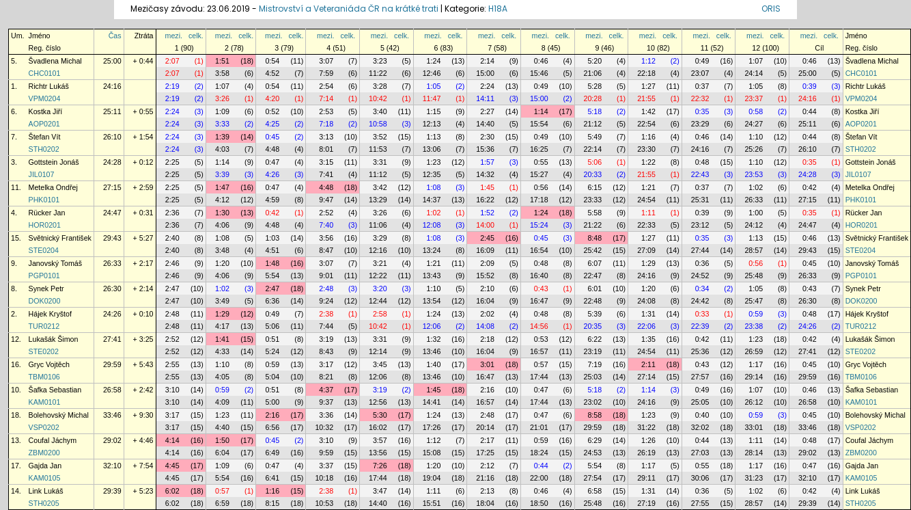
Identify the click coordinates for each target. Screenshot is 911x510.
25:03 (593, 377)
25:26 (753, 149)
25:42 (593, 250)
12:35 (432, 174)
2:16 (487, 390)
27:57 (700, 377)
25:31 (700, 200)
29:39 (112, 491)
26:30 (112, 288)
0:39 (809, 86)
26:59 (753, 351)
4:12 (222, 200)
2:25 (172, 162)
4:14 (172, 440)
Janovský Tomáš (56, 263)
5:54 (272, 275)
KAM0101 (45, 402)
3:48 (222, 250)
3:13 (326, 137)
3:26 (222, 98)
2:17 (487, 440)
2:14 (487, 61)
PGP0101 (44, 275)
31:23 (753, 478)
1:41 (222, 339)
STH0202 (44, 149)
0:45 (272, 137)
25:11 (112, 111)
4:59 (272, 200)
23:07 (700, 73)
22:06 (646, 326)
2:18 (487, 339)
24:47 (112, 213)
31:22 (646, 427)
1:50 (222, 440)
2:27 (487, 111)
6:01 (594, 288)
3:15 (326, 162)
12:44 (378, 301)
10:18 (324, 478)
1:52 (487, 213)
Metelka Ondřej (53, 187)
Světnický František (60, 238)
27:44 (700, 250)
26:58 (112, 390)
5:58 (594, 213)
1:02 (755, 187)
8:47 (326, 250)
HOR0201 (45, 225)
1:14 (541, 111)
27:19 (646, 503)
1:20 (222, 263)
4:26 (272, 174)
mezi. (173, 35)
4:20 (272, 98)
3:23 (380, 61)
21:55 (646, 98)
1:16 (648, 137)
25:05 (700, 402)
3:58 (222, 73)
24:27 (753, 124)
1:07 (755, 61)
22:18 (646, 73)
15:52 (485, 275)
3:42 (380, 187)
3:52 (380, 137)
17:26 (432, 427)
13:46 (432, 351)
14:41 (432, 402)
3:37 (326, 465)
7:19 (594, 364)
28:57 (753, 250)
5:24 (272, 351)
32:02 (700, 427)
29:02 (112, 440)
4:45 (172, 465)
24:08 (646, 301)
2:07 (172, 61)
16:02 (378, 427)
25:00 (112, 61)
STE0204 (44, 250)
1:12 (648, 61)
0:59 (755, 314)
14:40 (485, 124)
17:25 (485, 452)
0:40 (702, 415)
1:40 (434, 364)
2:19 (172, 86)
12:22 (378, 275)
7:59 (326, 73)
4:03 (222, 149)
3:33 (222, 124)
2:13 (487, 491)
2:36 (172, 213)
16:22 (485, 200)
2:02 (487, 314)
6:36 (272, 301)
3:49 (222, 301)
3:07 (326, 61)
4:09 (222, 402)
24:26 (112, 314)
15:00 (485, 73)
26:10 (112, 137)
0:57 (541, 364)
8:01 (326, 149)
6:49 (272, 452)
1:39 (222, 137)
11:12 (378, 174)
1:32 (434, 339)
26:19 (646, 452)
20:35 (593, 326)
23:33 (593, 200)
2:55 (172, 364)
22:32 (700, 98)
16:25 (539, 149)
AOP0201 (44, 124)
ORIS (771, 8)
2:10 (487, 288)
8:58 (594, 415)
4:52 (272, 73)
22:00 (539, 478)
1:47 (222, 187)
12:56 (378, 402)
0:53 (541, 339)
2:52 (326, 213)
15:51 (432, 503)
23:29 (700, 124)
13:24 (432, 250)
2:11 (648, 364)
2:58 (380, 314)
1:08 (434, 187)
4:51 (272, 250)
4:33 (222, 351)
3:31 (380, 162)
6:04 (222, 452)
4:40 (222, 427)
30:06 (700, 478)
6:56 (272, 427)
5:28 (594, 86)
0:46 (541, 61)
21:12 (593, 124)
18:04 (485, 503)
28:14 (753, 452)
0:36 (702, 263)
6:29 (594, 440)
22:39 (700, 326)
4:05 (222, 377)
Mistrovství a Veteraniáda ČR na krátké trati (349, 8)
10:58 (378, 124)
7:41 (326, 174)
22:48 (593, 301)
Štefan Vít (45, 137)
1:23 (434, 162)
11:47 (432, 98)
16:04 (485, 301)
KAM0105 (45, 478)
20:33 (593, 174)
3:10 (172, 390)
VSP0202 (44, 427)
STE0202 (44, 351)
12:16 (378, 250)
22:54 (646, 124)
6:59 (222, 503)
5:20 (594, 61)
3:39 (222, 174)
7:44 (326, 326)
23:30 (646, 149)
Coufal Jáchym (52, 440)
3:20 (380, 288)
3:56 (326, 238)
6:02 (172, 491)
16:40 (539, 275)
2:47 (172, 288)
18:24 (539, 452)
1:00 (755, 213)
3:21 (380, 263)
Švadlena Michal (55, 61)
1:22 (648, 162)
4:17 (222, 326)
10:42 (378, 98)
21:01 (539, 427)
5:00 (272, 402)
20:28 (593, 98)
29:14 (753, 377)
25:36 (700, 351)
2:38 (326, 314)
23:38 (753, 326)
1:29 (648, 263)
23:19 (593, 351)
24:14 (753, 73)
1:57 (487, 162)
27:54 (593, 478)
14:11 (485, 98)
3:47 (380, 491)
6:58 (594, 491)
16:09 (485, 250)
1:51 (222, 61)
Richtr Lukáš (49, 86)
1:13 (434, 137)
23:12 (700, 225)
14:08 (485, 326)
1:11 (648, 213)
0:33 (702, 314)
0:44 (809, 111)
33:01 (753, 427)
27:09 (646, 250)
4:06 (222, 225)
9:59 (326, 452)
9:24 (326, 301)
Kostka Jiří (46, 111)
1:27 (648, 86)
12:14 (378, 351)
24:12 (753, 225)
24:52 (700, 275)
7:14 (326, 98)
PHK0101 (44, 200)
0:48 (702, 162)
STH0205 (44, 503)
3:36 (326, 415)
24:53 (593, 452)
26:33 (753, 200)
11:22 (378, 73)
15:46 (539, 73)
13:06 (432, 149)
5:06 (594, 162)
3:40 (380, 111)
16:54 (539, 250)
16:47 (539, 301)
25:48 (753, 275)
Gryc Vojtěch (49, 364)
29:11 (646, 478)
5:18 (594, 111)
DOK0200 (45, 301)
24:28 (112, 162)
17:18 (539, 200)
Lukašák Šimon (54, 339)
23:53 (753, 174)
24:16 (112, 86)
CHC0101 (45, 73)
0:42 (809, 187)
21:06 (593, 73)
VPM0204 (45, 98)
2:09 (487, 263)
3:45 (380, 364)
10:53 (324, 503)
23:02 (593, 402)
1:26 (648, 440)
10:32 (324, 427)
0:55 (541, 162)
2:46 (172, 263)
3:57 (380, 440)
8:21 (326, 377)
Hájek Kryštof (50, 314)
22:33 (646, 225)
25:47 (753, 301)
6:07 (594, 263)
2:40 (172, 238)
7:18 (326, 124)
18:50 (539, 503)
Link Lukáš (46, 491)
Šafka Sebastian (55, 390)
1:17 (755, 364)
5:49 (594, 137)
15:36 (485, 149)
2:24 (487, 86)
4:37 (326, 390)
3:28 (380, 86)
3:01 (487, 364)
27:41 (112, 339)
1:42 (648, 111)
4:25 (272, 124)
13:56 (378, 452)
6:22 (594, 339)
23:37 (753, 98)
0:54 (272, 61)
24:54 (646, 200)
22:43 (700, 174)
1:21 (648, 187)
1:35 (648, 339)
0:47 (272, 162)
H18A (497, 8)
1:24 (434, 61)
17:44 (539, 377)
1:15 (434, 111)
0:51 (272, 339)
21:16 (485, 478)
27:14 (646, 377)
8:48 (594, 238)
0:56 (541, 187)
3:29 (380, 238)
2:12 (487, 465)
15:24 (539, 225)
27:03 (700, 452)
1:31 (648, 314)
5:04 (272, 377)
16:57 (539, 351)
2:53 (326, 111)
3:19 (326, 339)
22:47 (593, 275)
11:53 (378, 149)
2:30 (487, 137)
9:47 (326, 200)
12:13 (432, 124)
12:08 (432, 225)
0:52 (272, 111)
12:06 (432, 326)
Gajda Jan (45, 465)
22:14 (593, 149)
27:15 (112, 187)
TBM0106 (44, 377)
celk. (196, 35)
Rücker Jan (47, 213)
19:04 (432, 478)
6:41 (272, 478)
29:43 (112, 238)
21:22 (593, 225)
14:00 (485, 225)
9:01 (326, 275)
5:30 (380, 415)
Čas (115, 35)
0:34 (702, 288)
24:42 (700, 301)
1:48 (272, 263)
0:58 (755, 111)
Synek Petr (46, 288)
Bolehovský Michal (59, 415)
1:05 (434, 86)
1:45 (487, 187)
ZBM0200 (44, 452)
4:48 (272, 149)
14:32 (485, 174)
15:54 (539, 124)
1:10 (755, 137)
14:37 (432, 200)
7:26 (380, 465)
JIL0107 (42, 174)
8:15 (272, 503)
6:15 (594, 187)
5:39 (594, 314)
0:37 (702, 86)
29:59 (112, 364)
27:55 (700, 503)
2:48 (326, 288)
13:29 (378, 200)
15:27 (539, 174)
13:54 (432, 301)
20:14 (485, 427)
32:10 (112, 465)
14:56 (539, 326)
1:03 (272, 238)
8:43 (326, 351)
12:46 (432, 73)
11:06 (378, 225)
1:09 (222, 111)
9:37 (326, 402)
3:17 (326, 364)
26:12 (753, 402)
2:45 (487, 238)
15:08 (432, 452)
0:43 (541, 288)
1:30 (222, 213)
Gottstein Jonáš (54, 162)
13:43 (432, 275)
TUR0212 (44, 326)
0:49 (702, 61)
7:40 (326, 225)
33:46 (112, 415)
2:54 (326, 86)
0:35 (702, 111)
